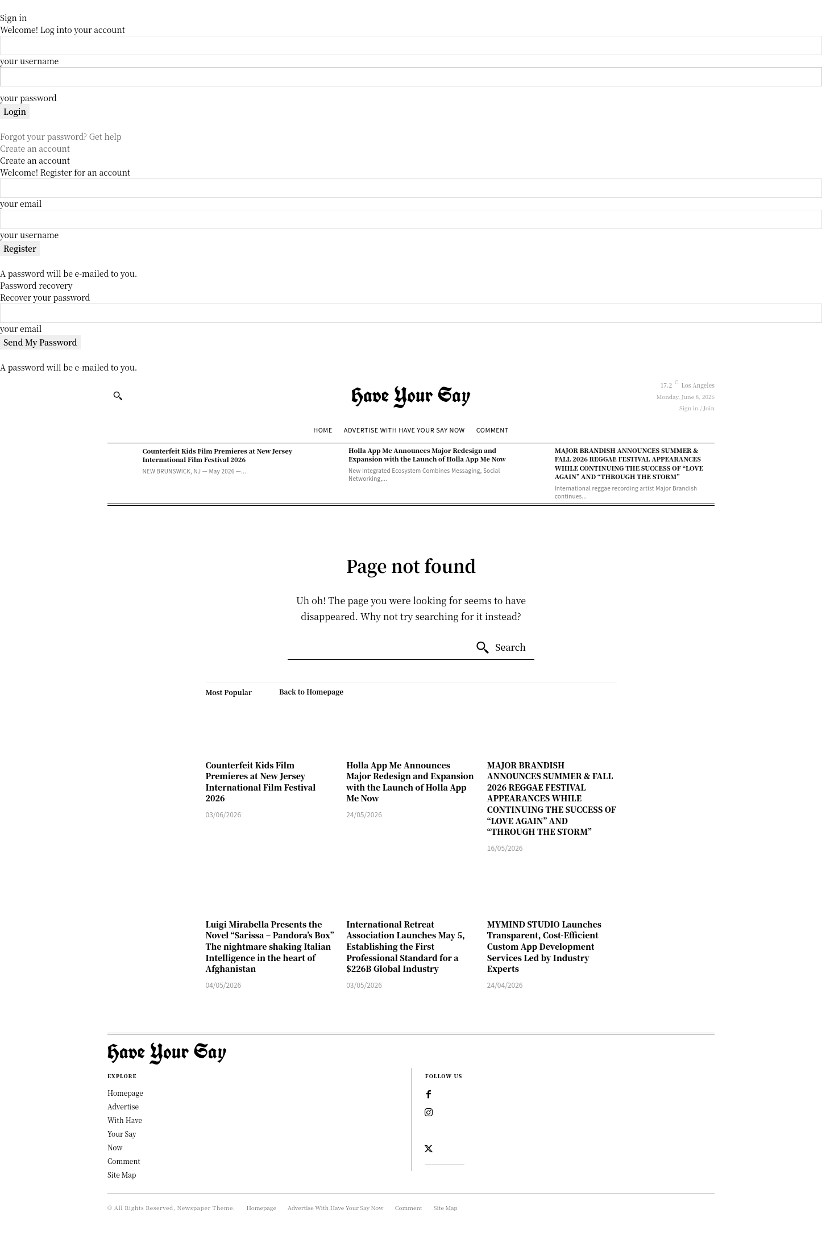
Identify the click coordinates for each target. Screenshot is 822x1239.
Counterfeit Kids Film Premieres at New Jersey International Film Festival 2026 (217, 455)
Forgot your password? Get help (61, 136)
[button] (117, 395)
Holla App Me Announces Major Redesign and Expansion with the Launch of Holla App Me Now (427, 454)
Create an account (35, 148)
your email (20, 203)
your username (29, 60)
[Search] (500, 648)
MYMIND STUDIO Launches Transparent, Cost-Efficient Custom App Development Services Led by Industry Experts (544, 946)
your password (28, 97)
